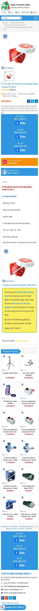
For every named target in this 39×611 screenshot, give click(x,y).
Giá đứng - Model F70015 (10, 373)
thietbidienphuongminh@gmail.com (18, 566)
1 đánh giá (12, 90)
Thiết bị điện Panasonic (27, 506)
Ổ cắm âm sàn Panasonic (10, 603)
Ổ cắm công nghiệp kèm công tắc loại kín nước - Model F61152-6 (10, 432)
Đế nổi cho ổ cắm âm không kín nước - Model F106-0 (10, 488)
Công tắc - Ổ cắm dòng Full (11, 589)
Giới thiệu (14, 506)
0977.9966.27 (20, 119)
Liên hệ (29, 508)
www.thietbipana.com (15, 569)
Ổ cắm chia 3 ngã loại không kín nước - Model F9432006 (29, 460)
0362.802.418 (20, 146)
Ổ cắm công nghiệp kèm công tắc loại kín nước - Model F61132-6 (28, 432)
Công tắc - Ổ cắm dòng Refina (12, 596)
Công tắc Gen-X (7, 599)
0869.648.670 (20, 132)
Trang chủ (5, 506)
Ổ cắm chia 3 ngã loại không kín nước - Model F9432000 (10, 460)
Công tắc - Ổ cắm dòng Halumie (12, 593)
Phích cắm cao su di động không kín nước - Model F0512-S (28, 496)
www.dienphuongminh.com (17, 572)
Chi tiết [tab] (5, 182)
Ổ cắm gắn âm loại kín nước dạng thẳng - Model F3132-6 (19, 285)
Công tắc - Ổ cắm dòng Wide (11, 585)
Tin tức (21, 508)
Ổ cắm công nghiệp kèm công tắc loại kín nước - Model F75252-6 (28, 403)
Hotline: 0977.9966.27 (12, 607)
